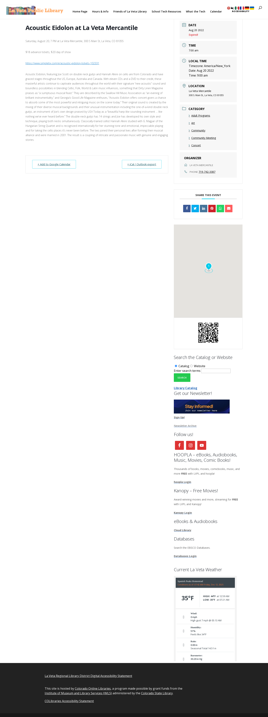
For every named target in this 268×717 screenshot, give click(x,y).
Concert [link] (195, 145)
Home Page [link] (80, 11)
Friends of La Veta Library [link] (130, 11)
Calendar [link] (216, 11)
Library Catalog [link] (185, 388)
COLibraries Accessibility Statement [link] (69, 701)
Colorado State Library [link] (157, 693)
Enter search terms (187, 371)
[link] (35, 9)
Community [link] (197, 130)
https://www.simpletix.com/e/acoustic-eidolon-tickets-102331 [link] (62, 63)
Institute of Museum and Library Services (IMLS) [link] (78, 693)
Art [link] (192, 123)
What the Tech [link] (195, 11)
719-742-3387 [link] (207, 172)
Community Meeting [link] (202, 138)
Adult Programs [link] (199, 115)
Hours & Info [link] (100, 11)
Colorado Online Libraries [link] (93, 688)
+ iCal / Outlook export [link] (141, 164)
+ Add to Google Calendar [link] (54, 164)
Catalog (182, 366)
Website (197, 366)
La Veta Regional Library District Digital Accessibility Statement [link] (88, 676)
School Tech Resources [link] (166, 11)
